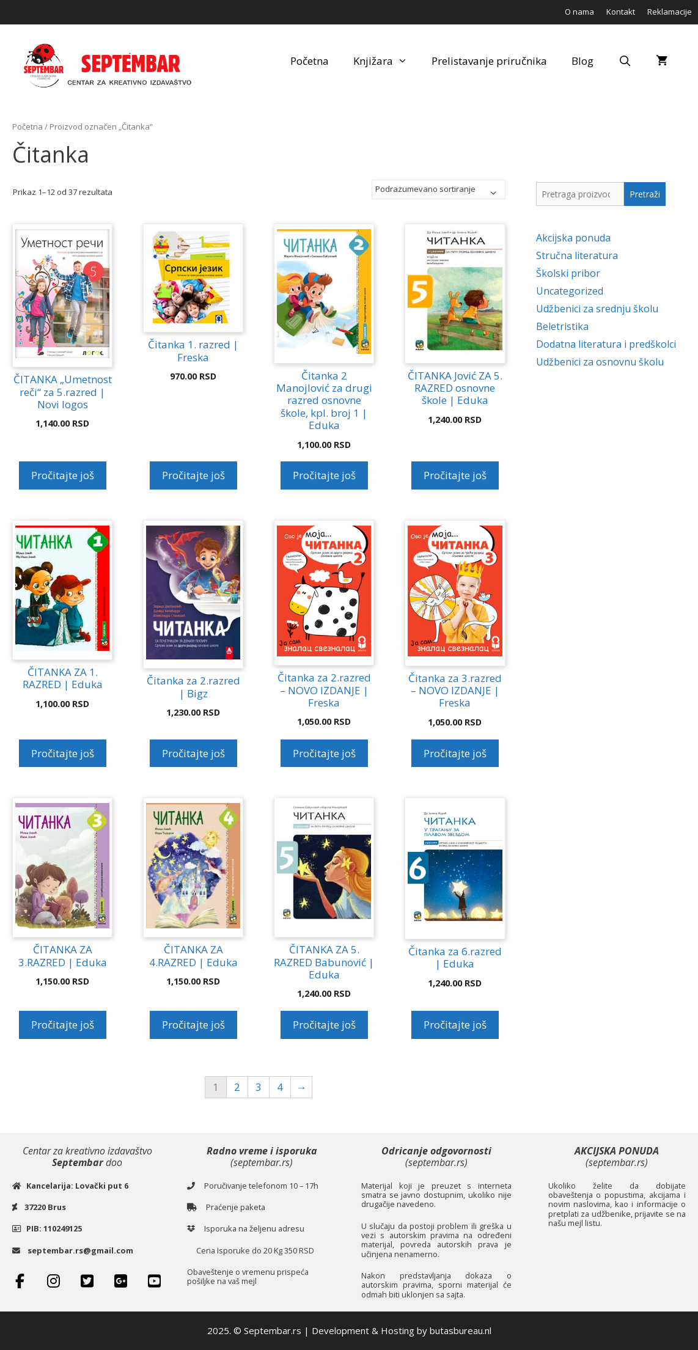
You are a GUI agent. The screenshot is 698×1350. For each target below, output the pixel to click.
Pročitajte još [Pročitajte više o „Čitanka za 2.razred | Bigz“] (193, 753)
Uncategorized (569, 291)
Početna (309, 61)
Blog (582, 61)
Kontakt (620, 11)
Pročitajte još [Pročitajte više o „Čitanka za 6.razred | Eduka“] (455, 1025)
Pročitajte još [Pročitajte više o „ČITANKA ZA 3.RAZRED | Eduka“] (62, 1025)
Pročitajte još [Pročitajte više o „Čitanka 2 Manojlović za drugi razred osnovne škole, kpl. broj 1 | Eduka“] (324, 475)
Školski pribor (568, 273)
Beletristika (562, 326)
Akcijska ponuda (573, 237)
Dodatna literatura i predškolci (606, 344)
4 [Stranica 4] (280, 1087)
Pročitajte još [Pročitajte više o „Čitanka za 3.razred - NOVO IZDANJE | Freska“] (455, 753)
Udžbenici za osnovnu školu (600, 362)
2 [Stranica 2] (237, 1087)
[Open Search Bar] (625, 61)
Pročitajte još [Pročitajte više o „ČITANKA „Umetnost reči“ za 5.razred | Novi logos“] (62, 475)
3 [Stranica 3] (258, 1087)
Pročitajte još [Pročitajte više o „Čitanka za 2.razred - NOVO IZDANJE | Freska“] (324, 753)
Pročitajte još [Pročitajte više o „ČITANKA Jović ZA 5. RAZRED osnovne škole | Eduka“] (455, 475)
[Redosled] (438, 189)
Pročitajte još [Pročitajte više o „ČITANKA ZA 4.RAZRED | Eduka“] (193, 1025)
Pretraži (645, 194)
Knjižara (386, 61)
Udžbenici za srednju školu (597, 308)
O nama (579, 11)
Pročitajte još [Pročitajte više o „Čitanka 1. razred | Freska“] (193, 475)
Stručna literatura (577, 255)
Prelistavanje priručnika (489, 61)
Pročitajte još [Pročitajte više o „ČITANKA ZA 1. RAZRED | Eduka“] (62, 753)
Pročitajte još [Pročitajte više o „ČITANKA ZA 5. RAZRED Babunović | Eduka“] (324, 1025)
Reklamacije (669, 11)
